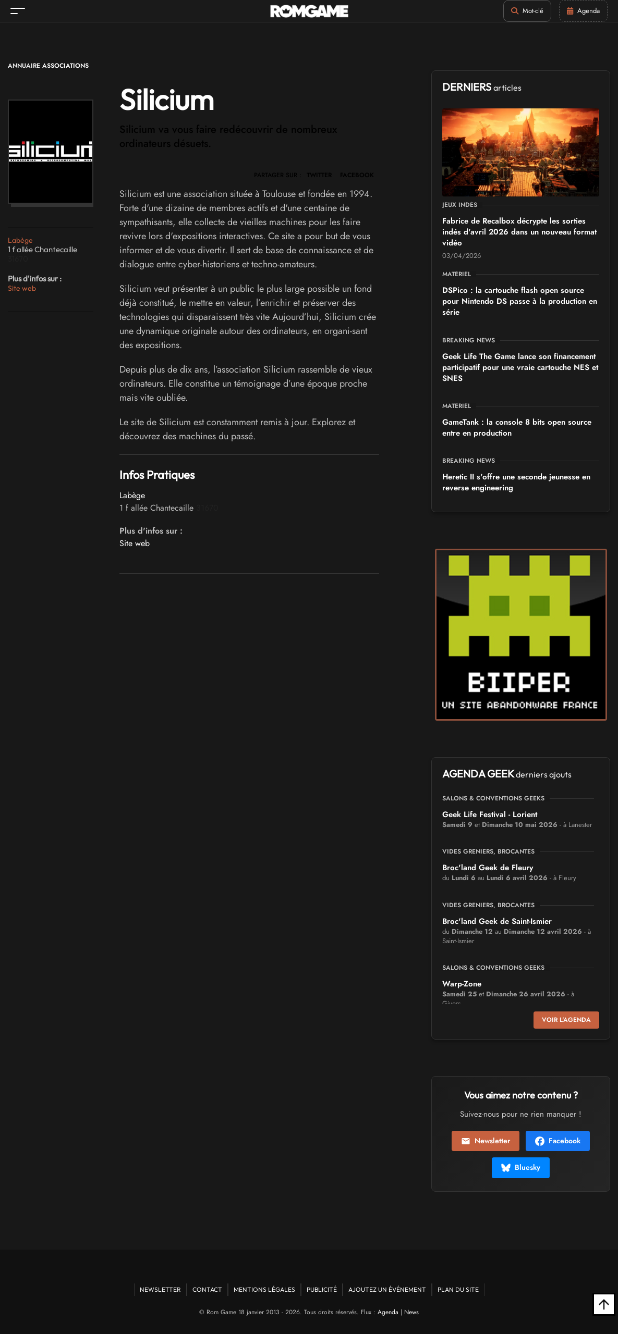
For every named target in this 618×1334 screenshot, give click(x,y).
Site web (22, 288)
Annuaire (24, 65)
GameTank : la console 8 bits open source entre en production (516, 427)
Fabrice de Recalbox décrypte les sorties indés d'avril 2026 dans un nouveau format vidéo (519, 232)
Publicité (322, 1289)
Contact (207, 1289)
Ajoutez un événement (387, 1289)
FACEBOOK (357, 175)
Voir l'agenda (566, 1019)
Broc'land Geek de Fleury (487, 867)
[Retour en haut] (603, 1304)
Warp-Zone (461, 984)
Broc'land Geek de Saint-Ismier (497, 921)
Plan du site (458, 1289)
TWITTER (319, 175)
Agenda (388, 1312)
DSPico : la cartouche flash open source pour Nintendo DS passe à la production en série (519, 301)
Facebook (557, 1140)
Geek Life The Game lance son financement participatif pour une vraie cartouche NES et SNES (520, 367)
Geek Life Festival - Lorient (489, 814)
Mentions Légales (264, 1289)
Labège (20, 240)
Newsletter (485, 1140)
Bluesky (520, 1167)
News (411, 1312)
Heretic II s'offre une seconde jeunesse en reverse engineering (516, 482)
